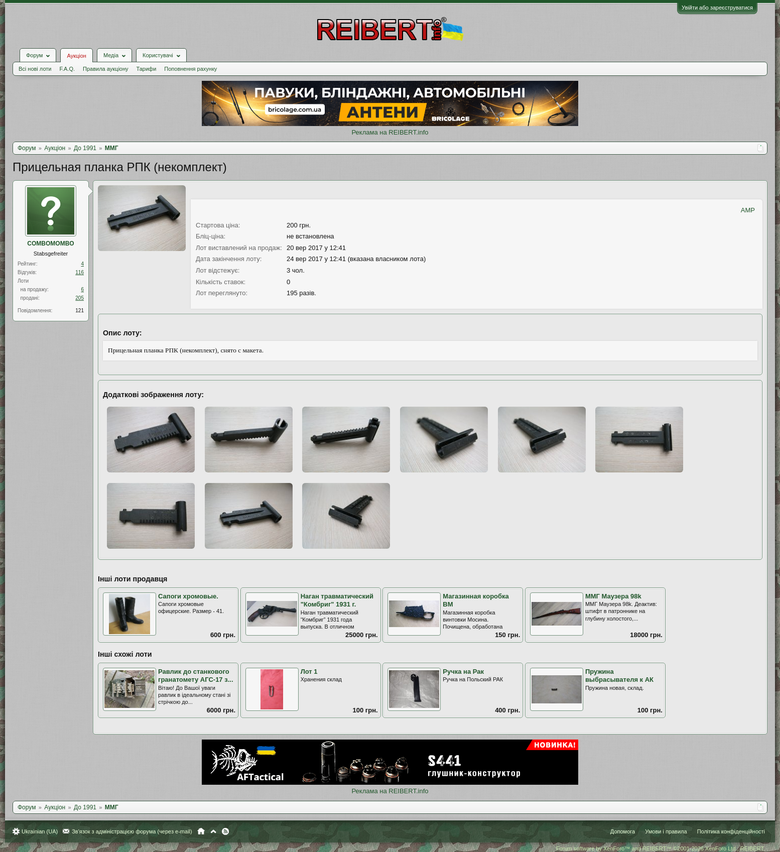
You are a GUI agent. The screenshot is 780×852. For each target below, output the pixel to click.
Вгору (213, 831)
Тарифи (147, 69)
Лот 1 (309, 671)
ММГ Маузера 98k (613, 596)
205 (79, 298)
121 (79, 310)
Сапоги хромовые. (188, 596)
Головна (201, 831)
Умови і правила (666, 831)
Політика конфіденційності (731, 831)
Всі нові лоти (35, 69)
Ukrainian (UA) (40, 831)
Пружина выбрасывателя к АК (619, 676)
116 (79, 272)
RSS (225, 831)
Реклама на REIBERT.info (389, 132)
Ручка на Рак (463, 671)
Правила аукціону (105, 69)
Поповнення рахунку (190, 69)
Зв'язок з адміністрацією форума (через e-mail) (132, 831)
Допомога (622, 831)
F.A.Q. (67, 69)
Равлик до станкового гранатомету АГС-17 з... (195, 676)
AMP (748, 210)
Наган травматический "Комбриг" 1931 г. (337, 600)
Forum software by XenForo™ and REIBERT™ (660, 848)
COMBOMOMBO (50, 243)
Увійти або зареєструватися (717, 8)
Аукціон (76, 56)
